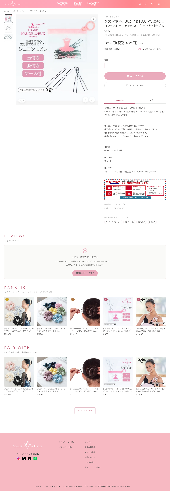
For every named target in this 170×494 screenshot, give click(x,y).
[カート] (159, 5)
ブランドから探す (66, 450)
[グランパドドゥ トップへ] (27, 447)
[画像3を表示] (8, 40)
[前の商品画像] (85, 102)
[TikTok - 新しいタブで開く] (29, 461)
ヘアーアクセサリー (19, 13)
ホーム (6, 13)
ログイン (88, 445)
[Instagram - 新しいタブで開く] (18, 461)
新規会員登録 (90, 450)
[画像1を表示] (8, 21)
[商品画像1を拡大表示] (57, 62)
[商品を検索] (140, 5)
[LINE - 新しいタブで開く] (35, 461)
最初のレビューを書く (85, 276)
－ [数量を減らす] (107, 68)
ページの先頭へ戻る (85, 413)
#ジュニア (141, 224)
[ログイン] (146, 5)
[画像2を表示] (8, 31)
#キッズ (152, 224)
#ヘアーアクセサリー (113, 224)
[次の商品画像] (92, 102)
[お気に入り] (153, 5)
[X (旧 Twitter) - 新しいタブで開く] (24, 461)
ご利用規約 (37, 489)
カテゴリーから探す (67, 445)
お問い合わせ (90, 460)
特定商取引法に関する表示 (72, 489)
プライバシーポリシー (52, 489)
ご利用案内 (89, 465)
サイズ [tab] (150, 103)
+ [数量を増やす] (119, 68)
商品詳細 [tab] (120, 103)
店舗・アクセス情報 (93, 470)
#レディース (129, 224)
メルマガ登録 (90, 455)
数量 (106, 62)
